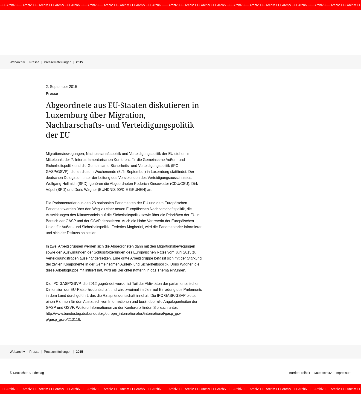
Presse (34, 62)
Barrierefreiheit (299, 373)
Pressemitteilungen (57, 62)
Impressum (343, 373)
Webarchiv (17, 62)
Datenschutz (323, 373)
